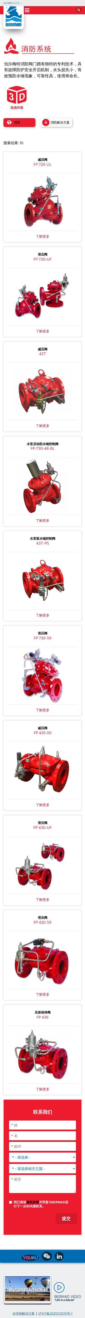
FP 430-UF (42, 827)
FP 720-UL (42, 164)
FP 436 (42, 1017)
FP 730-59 (42, 638)
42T (42, 353)
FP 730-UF (43, 259)
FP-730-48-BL (43, 448)
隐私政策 (32, 1202)
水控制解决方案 (23, 1313)
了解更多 (42, 331)
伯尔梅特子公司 (11, 3)
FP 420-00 (42, 732)
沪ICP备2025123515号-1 (55, 1313)
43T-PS (42, 543)
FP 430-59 (42, 922)
